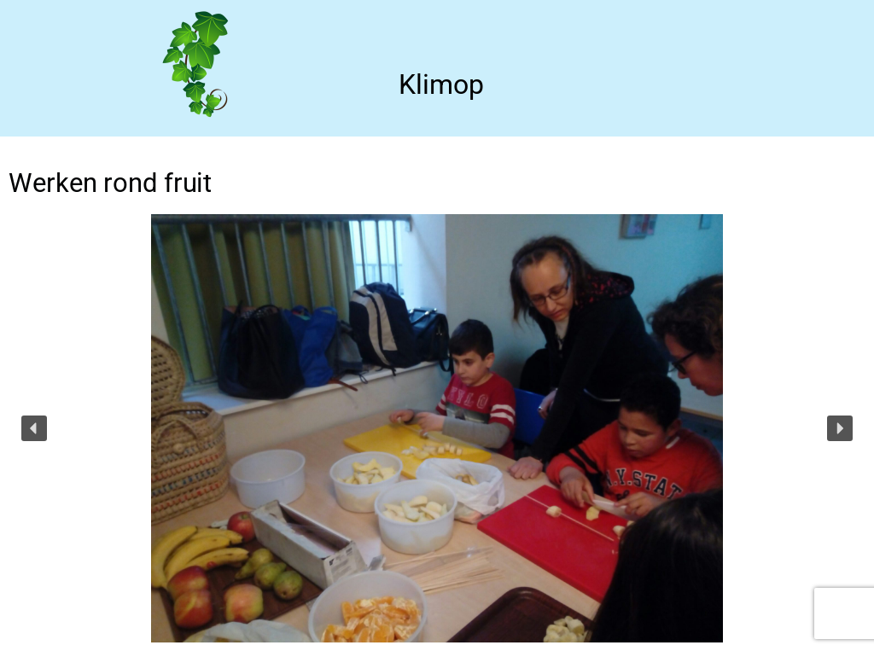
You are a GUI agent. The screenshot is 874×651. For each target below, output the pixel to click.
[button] (34, 428)
